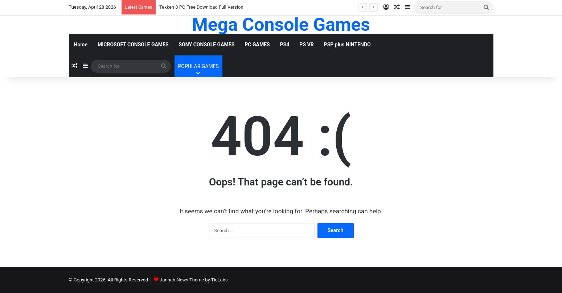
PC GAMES (257, 44)
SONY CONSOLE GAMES (207, 44)
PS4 (285, 44)
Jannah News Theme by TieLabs (193, 279)
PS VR (306, 44)
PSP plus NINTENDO (347, 44)
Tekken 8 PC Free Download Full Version (201, 7)
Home (80, 44)
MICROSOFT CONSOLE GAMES (133, 44)
